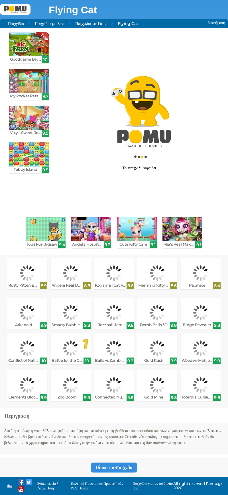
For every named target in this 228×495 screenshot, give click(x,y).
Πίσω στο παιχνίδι (114, 467)
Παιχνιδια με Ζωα (49, 23)
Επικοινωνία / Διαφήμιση (47, 485)
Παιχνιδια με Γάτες (91, 23)
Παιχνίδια (16, 23)
